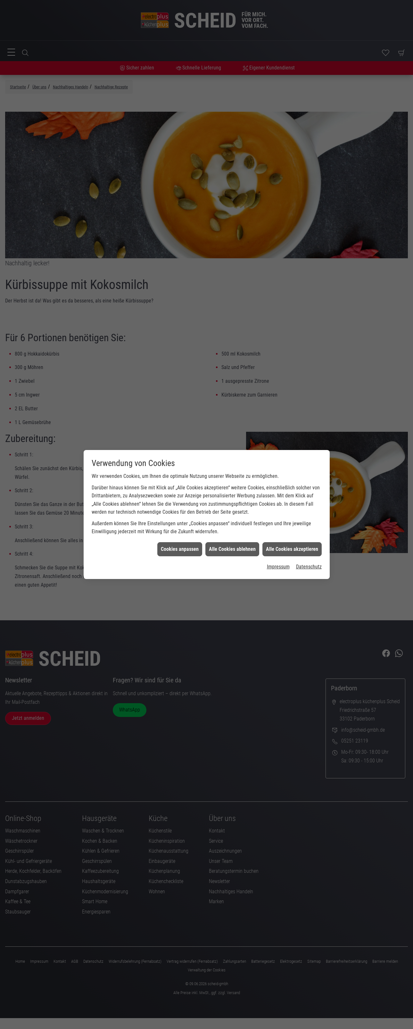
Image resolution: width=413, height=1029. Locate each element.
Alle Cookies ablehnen (232, 510)
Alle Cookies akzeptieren (292, 510)
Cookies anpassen (180, 510)
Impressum (278, 528)
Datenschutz (309, 528)
